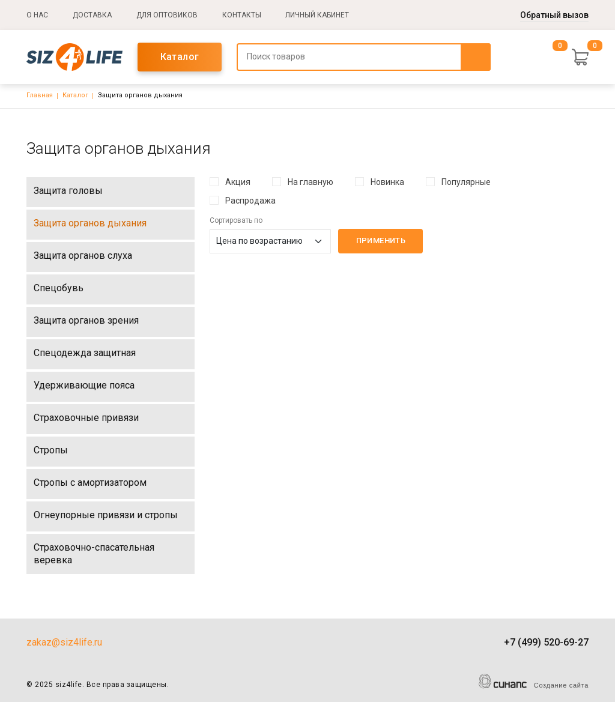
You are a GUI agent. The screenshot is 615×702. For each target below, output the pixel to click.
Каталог (179, 56)
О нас (37, 15)
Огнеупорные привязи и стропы (106, 515)
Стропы (51, 450)
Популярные (466, 182)
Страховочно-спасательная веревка (94, 554)
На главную (310, 182)
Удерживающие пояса (84, 385)
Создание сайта (561, 685)
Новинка (387, 182)
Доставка (92, 15)
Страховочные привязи (86, 417)
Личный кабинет (317, 15)
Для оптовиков (167, 15)
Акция (237, 182)
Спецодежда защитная (85, 353)
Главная (39, 95)
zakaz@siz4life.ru (64, 642)
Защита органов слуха (83, 255)
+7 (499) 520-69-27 (546, 642)
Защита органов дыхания (90, 223)
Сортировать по (236, 220)
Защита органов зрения (86, 320)
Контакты (241, 15)
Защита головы (68, 190)
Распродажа (250, 200)
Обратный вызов (554, 15)
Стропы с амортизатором (90, 482)
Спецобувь (58, 288)
